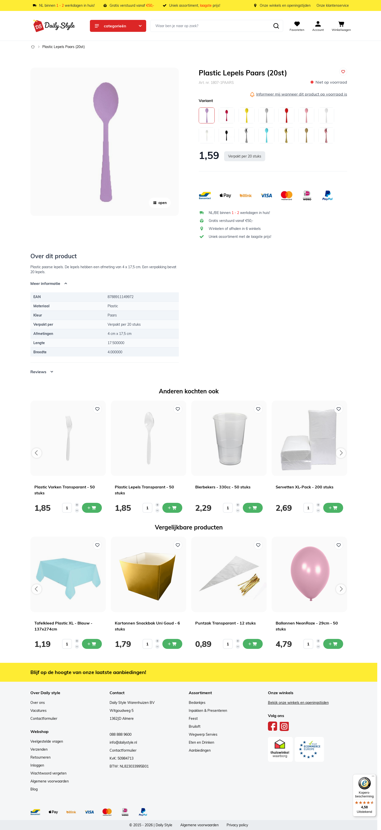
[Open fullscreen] (104, 142)
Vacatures (38, 710)
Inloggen (37, 765)
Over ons (37, 702)
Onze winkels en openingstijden (285, 5)
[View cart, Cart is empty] (341, 26)
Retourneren (40, 757)
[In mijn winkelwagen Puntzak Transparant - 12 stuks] (253, 644)
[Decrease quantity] (77, 511)
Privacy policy (237, 825)
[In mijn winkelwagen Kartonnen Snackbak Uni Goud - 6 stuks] (172, 644)
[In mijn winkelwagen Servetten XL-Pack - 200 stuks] (333, 508)
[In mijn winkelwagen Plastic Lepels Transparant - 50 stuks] (172, 508)
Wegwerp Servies (203, 734)
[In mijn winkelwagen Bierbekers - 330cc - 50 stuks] (253, 508)
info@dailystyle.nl (123, 742)
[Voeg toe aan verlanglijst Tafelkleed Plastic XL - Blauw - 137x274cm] (97, 545)
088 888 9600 (120, 734)
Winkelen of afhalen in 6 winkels (235, 228)
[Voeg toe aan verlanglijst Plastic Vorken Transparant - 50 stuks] (97, 409)
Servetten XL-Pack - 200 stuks (304, 486)
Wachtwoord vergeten (48, 773)
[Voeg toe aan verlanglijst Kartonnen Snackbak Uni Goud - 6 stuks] (177, 545)
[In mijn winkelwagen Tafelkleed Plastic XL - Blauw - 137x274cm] (92, 644)
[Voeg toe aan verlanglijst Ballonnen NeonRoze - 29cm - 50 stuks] (338, 545)
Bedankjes (197, 702)
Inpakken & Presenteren (208, 710)
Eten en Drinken (201, 742)
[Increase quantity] (77, 505)
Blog (34, 789)
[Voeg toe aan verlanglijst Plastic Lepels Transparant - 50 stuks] (177, 409)
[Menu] (373, 777)
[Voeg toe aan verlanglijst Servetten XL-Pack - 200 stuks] (338, 409)
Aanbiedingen (200, 750)
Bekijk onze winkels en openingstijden (298, 702)
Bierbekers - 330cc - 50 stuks (223, 486)
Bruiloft (194, 726)
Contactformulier (43, 718)
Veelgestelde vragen (46, 741)
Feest (193, 718)
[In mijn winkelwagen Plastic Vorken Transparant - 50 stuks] (92, 508)
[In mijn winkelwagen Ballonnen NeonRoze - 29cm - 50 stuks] (333, 644)
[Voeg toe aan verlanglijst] (343, 72)
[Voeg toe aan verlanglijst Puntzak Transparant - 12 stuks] (258, 545)
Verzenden (39, 749)
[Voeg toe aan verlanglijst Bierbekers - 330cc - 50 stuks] (258, 409)
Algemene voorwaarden (49, 781)
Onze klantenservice (333, 5)
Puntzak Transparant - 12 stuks (225, 623)
